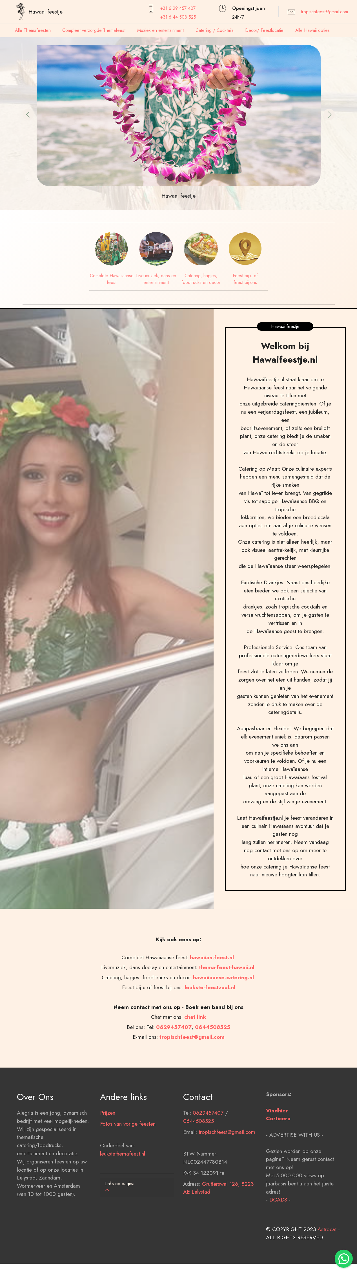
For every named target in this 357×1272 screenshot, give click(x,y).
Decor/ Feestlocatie (264, 30)
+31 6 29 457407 (178, 8)
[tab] (137, 1187)
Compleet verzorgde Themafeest (93, 30)
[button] (28, 114)
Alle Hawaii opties (312, 30)
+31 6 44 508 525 (178, 17)
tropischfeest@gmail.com (324, 11)
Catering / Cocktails (215, 30)
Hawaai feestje (45, 12)
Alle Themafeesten (33, 30)
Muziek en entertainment (160, 30)
